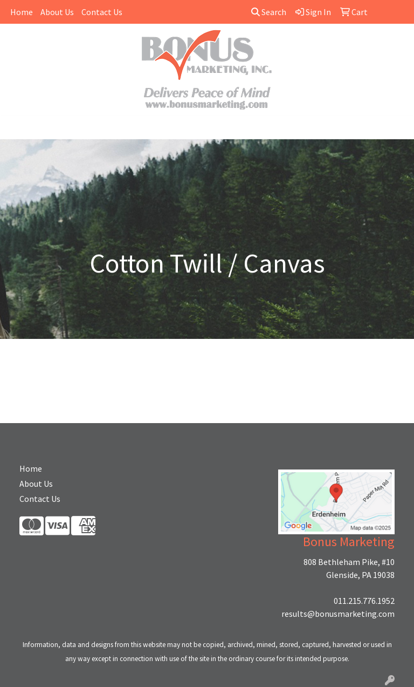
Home (21, 11)
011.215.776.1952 (364, 600)
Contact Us (101, 11)
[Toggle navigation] (16, 127)
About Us (57, 11)
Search (268, 11)
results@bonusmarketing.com (338, 613)
